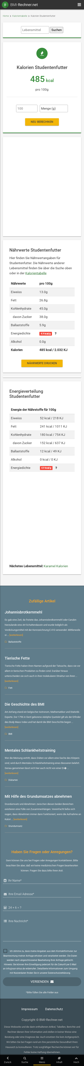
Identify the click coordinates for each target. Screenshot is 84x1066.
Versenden (40, 981)
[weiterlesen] (16, 635)
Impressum (29, 1009)
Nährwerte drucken (42, 363)
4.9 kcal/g (46, 333)
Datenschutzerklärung (59, 973)
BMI (10, 734)
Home (6, 16)
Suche (25, 1060)
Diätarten (13, 780)
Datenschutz (54, 1009)
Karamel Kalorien (56, 566)
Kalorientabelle (19, 16)
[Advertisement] (42, 187)
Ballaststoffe (14, 642)
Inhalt (59, 1060)
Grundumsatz (15, 826)
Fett (10, 688)
